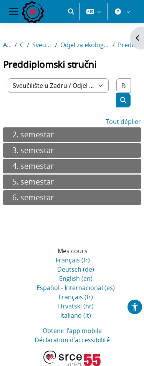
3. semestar (33, 150)
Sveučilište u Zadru (42, 45)
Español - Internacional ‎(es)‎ (75, 288)
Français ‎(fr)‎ (73, 260)
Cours (22, 45)
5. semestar (33, 181)
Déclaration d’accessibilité (72, 340)
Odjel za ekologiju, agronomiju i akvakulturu (84, 45)
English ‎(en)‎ (76, 278)
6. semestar (33, 197)
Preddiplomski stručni (129, 45)
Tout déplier (123, 121)
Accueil (7, 45)
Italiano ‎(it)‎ (75, 315)
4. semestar (33, 166)
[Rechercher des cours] (123, 85)
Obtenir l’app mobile (72, 330)
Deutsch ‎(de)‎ (75, 269)
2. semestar (33, 134)
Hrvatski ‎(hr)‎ (76, 306)
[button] (71, 11)
